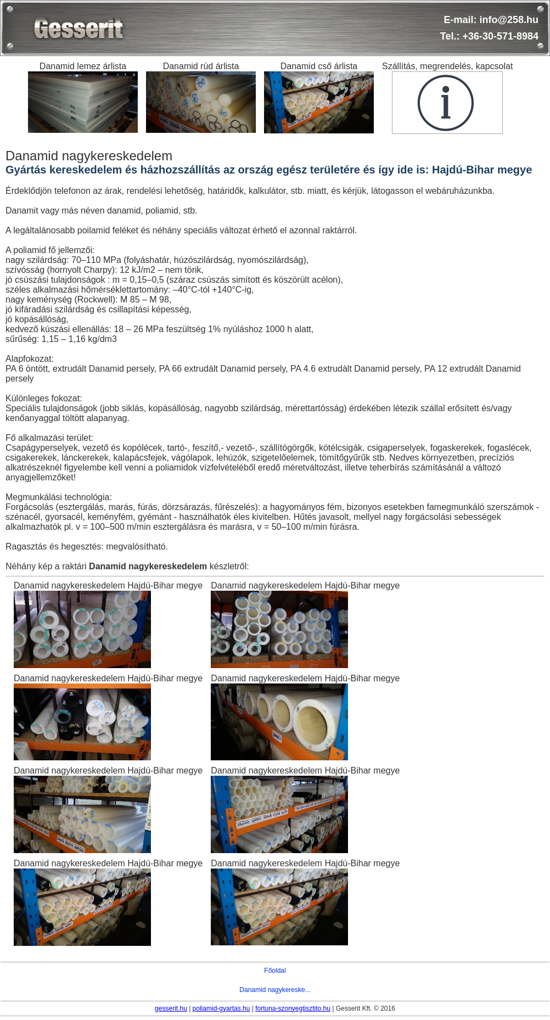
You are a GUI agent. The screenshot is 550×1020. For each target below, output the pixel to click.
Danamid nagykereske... (274, 990)
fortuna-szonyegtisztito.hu (292, 1008)
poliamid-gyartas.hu (221, 1008)
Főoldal (274, 970)
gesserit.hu (171, 1008)
